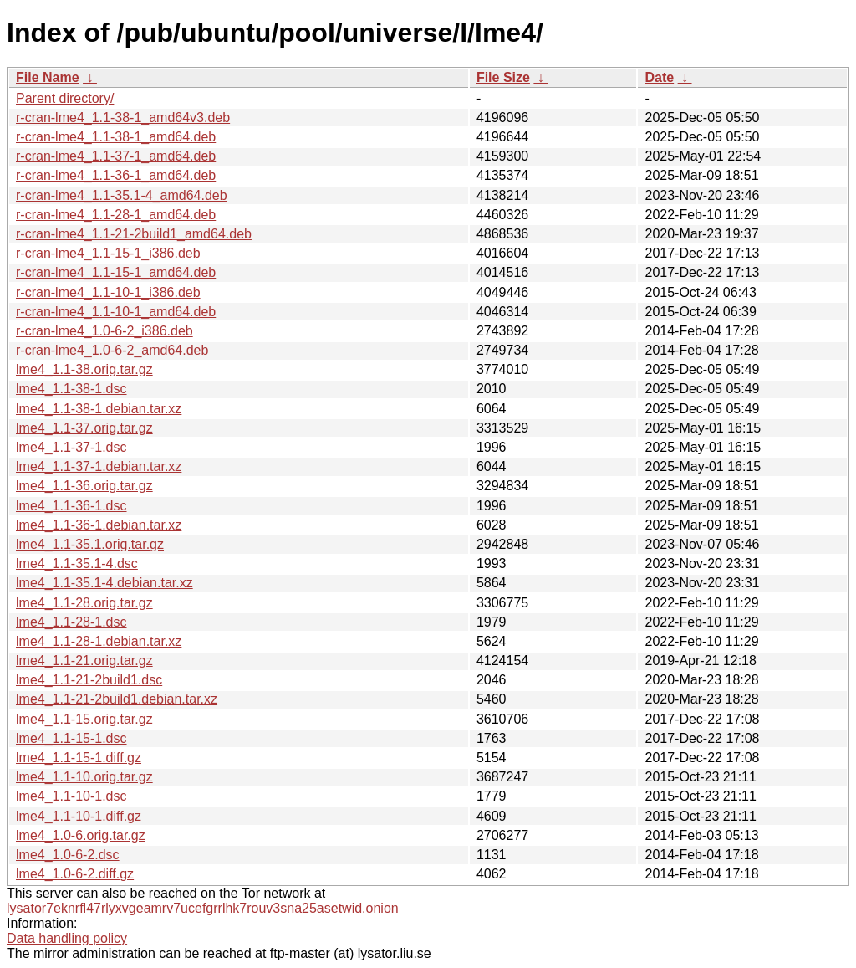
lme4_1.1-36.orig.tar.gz (84, 486)
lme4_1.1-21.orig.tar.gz (84, 660)
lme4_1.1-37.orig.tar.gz (84, 428)
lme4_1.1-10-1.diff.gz (78, 816)
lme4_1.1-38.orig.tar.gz (84, 369)
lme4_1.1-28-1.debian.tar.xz (98, 641)
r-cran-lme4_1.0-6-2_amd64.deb (112, 350)
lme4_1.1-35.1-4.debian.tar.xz (104, 583)
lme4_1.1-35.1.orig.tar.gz (90, 544)
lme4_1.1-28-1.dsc (71, 622)
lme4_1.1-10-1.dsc (71, 796)
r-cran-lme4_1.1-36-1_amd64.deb (116, 175)
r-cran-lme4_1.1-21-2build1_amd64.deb (134, 234)
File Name (47, 77)
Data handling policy (67, 938)
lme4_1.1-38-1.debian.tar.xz (98, 409)
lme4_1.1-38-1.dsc (71, 389)
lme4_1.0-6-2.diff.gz (75, 874)
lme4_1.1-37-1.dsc (71, 447)
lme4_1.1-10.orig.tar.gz (84, 777)
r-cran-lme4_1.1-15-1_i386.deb (108, 253)
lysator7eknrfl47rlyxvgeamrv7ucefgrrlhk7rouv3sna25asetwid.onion (203, 908)
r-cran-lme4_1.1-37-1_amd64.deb (116, 156)
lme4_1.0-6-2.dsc (68, 855)
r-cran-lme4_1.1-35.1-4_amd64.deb (121, 195)
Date (659, 77)
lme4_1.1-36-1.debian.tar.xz (98, 525)
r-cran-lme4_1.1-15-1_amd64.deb (116, 272)
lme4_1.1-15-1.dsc (71, 738)
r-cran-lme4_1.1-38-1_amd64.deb (116, 137)
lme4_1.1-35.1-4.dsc (77, 563)
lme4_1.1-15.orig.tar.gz (84, 719)
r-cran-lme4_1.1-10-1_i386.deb (108, 292)
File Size (503, 77)
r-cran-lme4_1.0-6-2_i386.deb (104, 331)
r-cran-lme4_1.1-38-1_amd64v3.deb (123, 117)
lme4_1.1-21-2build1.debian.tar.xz (116, 699)
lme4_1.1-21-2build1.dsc (89, 680)
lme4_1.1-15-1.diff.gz (78, 757)
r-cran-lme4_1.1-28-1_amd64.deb (116, 214)
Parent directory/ (65, 98)
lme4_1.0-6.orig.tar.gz (80, 835)
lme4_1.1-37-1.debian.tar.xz (98, 466)
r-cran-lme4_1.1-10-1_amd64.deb (116, 312)
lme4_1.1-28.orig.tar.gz (84, 603)
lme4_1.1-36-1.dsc (71, 506)
